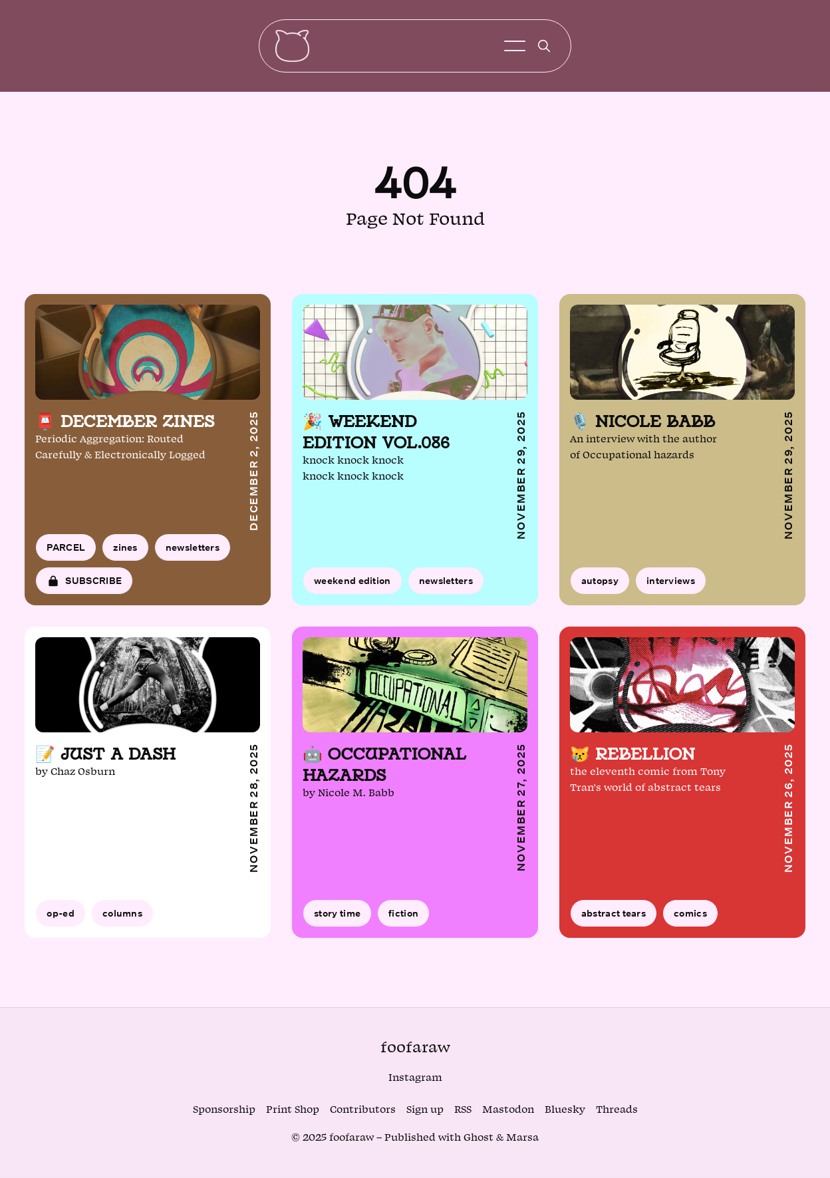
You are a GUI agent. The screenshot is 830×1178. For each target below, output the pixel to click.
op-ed (60, 918)
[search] (544, 48)
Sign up (425, 1110)
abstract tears (613, 918)
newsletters (192, 551)
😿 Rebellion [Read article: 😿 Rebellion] (632, 758)
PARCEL (66, 551)
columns (122, 918)
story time (337, 918)
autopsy (600, 585)
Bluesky (565, 1110)
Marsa (522, 1138)
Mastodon (508, 1110)
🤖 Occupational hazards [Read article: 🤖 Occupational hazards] (384, 769)
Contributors (363, 1110)
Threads (617, 1110)
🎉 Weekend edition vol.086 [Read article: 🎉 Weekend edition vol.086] (376, 437)
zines (125, 551)
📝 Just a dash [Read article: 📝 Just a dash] (105, 758)
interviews (670, 585)
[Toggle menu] (514, 48)
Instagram (415, 1078)
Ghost (478, 1138)
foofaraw (415, 1048)
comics (690, 918)
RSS (463, 1110)
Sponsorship (224, 1110)
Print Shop (292, 1110)
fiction (403, 918)
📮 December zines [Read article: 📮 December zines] (124, 426)
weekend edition (352, 585)
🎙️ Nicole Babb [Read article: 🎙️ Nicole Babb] (642, 426)
